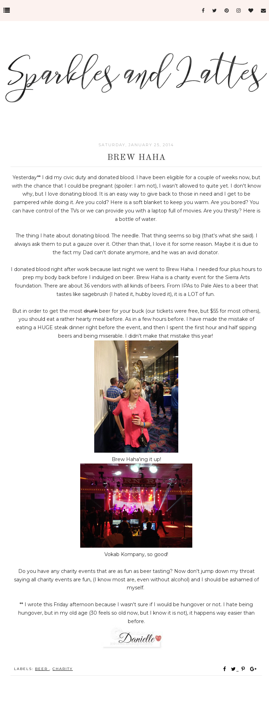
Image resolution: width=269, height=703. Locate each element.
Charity (63, 669)
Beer (42, 669)
